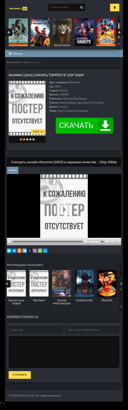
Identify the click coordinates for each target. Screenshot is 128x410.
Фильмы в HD (14, 62)
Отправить (19, 380)
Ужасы (26, 62)
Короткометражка (77, 110)
